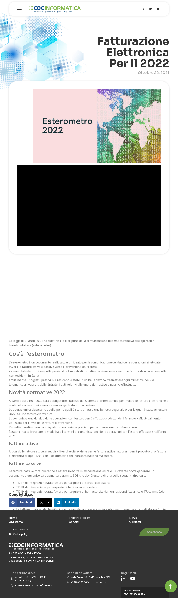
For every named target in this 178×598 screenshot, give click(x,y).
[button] (22, 502)
